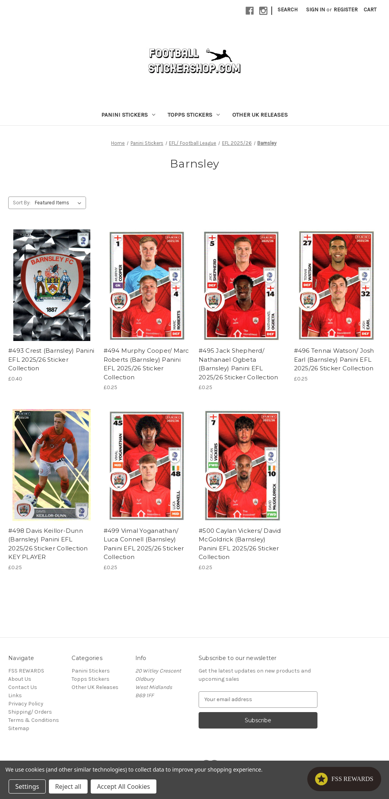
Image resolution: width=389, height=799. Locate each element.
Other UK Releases (260, 114)
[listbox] (60, 203)
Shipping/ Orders (30, 712)
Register (345, 9)
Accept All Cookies (123, 786)
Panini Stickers (128, 114)
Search (288, 9)
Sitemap (18, 728)
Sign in (315, 9)
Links (15, 695)
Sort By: (21, 203)
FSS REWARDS (26, 670)
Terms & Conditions (33, 720)
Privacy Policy (25, 703)
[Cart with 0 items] (370, 9)
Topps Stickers (194, 114)
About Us (19, 679)
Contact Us (22, 687)
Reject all (68, 786)
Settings (27, 786)
